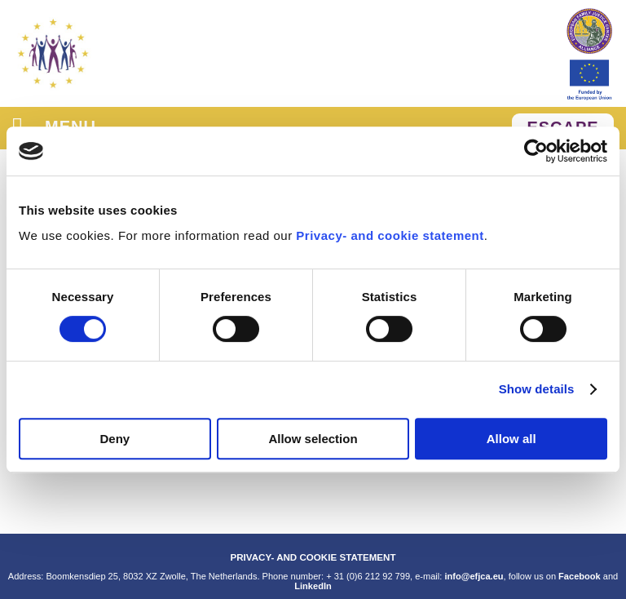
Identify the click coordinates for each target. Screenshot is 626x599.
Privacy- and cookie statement (389, 235)
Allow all (511, 439)
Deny (114, 439)
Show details (537, 389)
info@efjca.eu (473, 576)
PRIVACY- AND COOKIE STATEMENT (312, 557)
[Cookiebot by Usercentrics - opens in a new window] (536, 151)
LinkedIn (312, 586)
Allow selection (312, 439)
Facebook (579, 576)
